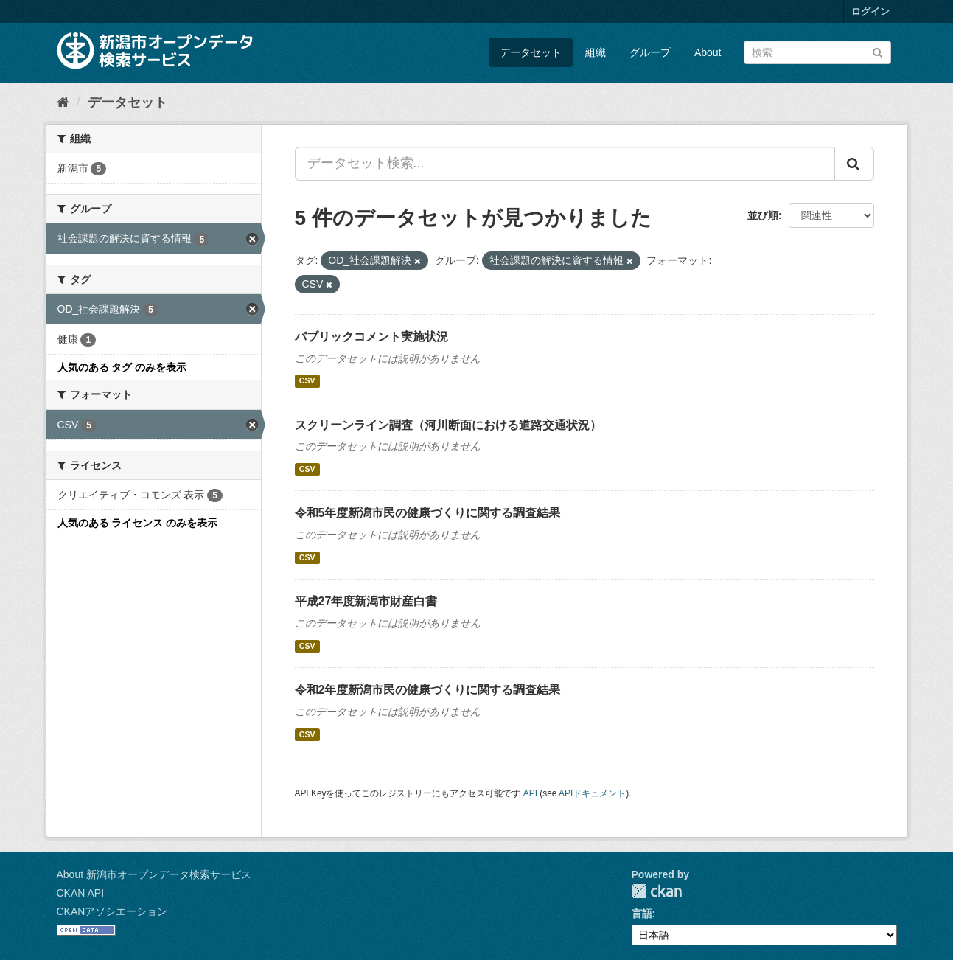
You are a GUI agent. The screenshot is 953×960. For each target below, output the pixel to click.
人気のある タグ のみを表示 (122, 367)
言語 (642, 913)
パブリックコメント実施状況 (371, 336)
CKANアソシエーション (112, 911)
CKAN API (81, 893)
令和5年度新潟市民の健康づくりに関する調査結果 (428, 513)
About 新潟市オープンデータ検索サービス (154, 874)
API (530, 793)
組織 (595, 52)
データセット (531, 52)
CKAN (657, 891)
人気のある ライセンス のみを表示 (137, 523)
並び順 (762, 215)
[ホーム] (63, 102)
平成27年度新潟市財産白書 (366, 601)
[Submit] (877, 51)
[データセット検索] (817, 52)
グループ (650, 52)
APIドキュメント (592, 793)
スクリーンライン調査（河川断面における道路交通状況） (448, 425)
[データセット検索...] (565, 164)
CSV (307, 381)
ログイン (870, 11)
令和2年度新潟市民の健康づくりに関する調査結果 (428, 690)
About (708, 52)
